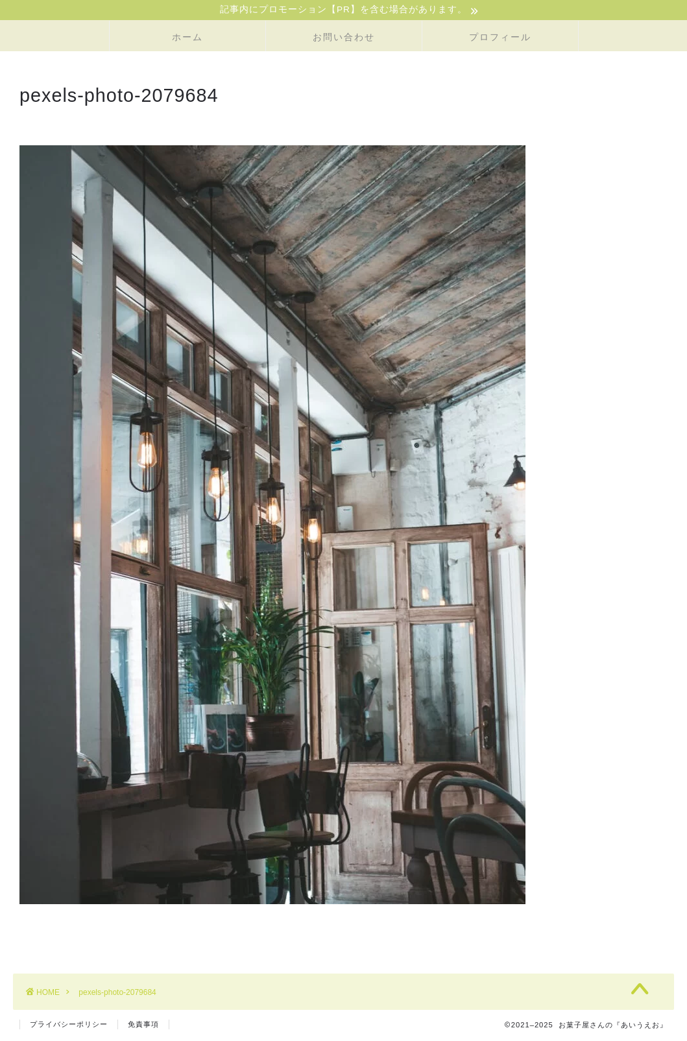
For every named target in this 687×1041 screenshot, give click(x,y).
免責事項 (143, 1025)
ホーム (187, 38)
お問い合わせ (344, 38)
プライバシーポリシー (69, 1025)
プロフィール (500, 38)
